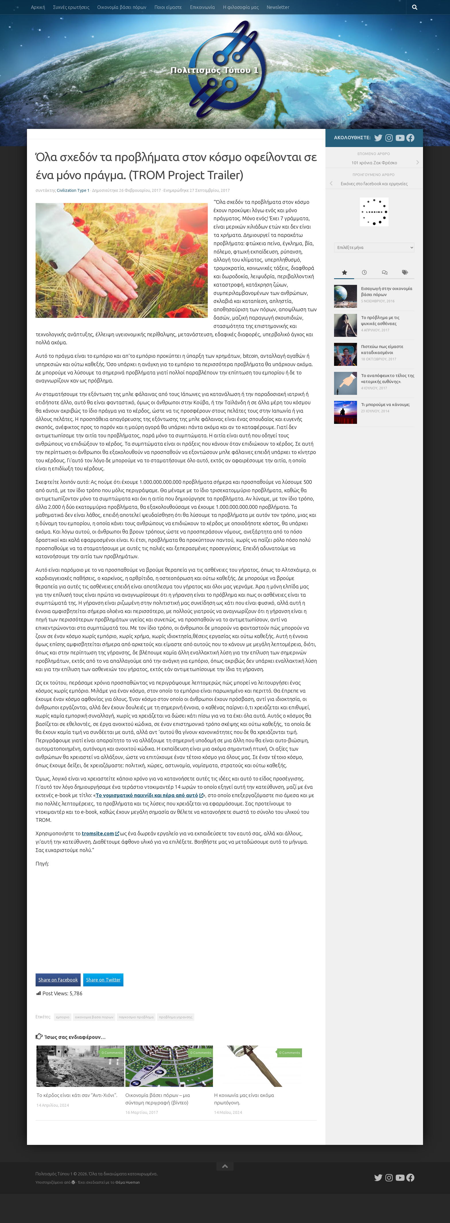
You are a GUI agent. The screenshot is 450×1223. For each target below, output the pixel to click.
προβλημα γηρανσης (175, 1017)
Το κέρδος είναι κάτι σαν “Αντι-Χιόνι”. (76, 1095)
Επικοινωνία (202, 7)
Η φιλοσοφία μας (241, 7)
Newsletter (278, 7)
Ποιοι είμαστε (168, 7)
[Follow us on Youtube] (399, 138)
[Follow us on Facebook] (410, 138)
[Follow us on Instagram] (389, 138)
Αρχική (38, 7)
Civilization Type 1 (73, 190)
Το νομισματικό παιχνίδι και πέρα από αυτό (149, 795)
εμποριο (62, 1017)
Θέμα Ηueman (127, 1182)
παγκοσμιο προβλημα (136, 1017)
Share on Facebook (58, 979)
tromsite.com (100, 833)
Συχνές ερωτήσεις (71, 7)
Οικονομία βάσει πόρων (121, 7)
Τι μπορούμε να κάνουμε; (385, 404)
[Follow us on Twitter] (378, 138)
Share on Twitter (103, 979)
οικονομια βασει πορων (94, 1017)
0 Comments (112, 1052)
